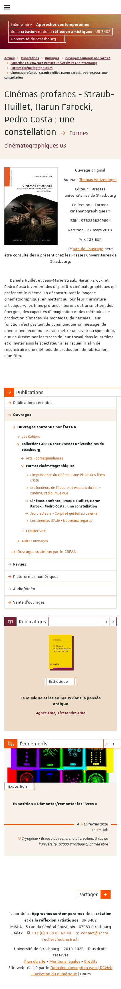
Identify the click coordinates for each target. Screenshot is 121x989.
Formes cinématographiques (32, 67)
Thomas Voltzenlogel (98, 179)
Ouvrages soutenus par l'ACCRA (87, 57)
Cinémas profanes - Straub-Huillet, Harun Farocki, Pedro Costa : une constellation (65, 503)
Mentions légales (64, 961)
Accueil (9, 57)
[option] (60, 678)
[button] (105, 894)
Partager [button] (88, 894)
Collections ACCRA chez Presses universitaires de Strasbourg (54, 62)
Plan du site (34, 961)
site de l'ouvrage (88, 248)
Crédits (90, 961)
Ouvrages (52, 57)
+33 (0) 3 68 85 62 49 (51, 933)
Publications (30, 57)
